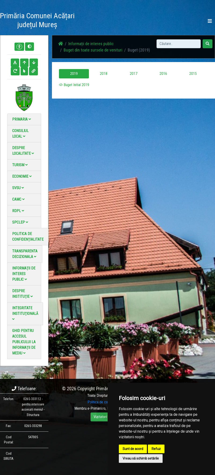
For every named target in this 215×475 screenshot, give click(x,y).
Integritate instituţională (25, 313)
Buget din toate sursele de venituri (93, 50)
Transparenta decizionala (24, 254)
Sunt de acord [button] (133, 449)
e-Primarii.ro (96, 408)
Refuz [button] (156, 449)
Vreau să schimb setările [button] (141, 458)
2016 (163, 73)
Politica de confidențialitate (28, 237)
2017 (133, 73)
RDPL (18, 211)
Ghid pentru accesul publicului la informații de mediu (24, 341)
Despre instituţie (22, 294)
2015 (193, 73)
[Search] (179, 43)
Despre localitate (23, 151)
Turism (20, 165)
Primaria (21, 119)
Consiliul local (20, 134)
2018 (103, 73)
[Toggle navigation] (210, 21)
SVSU (18, 188)
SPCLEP (20, 222)
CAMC (18, 199)
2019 (74, 73)
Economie (22, 176)
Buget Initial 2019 (74, 85)
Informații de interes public (23, 274)
